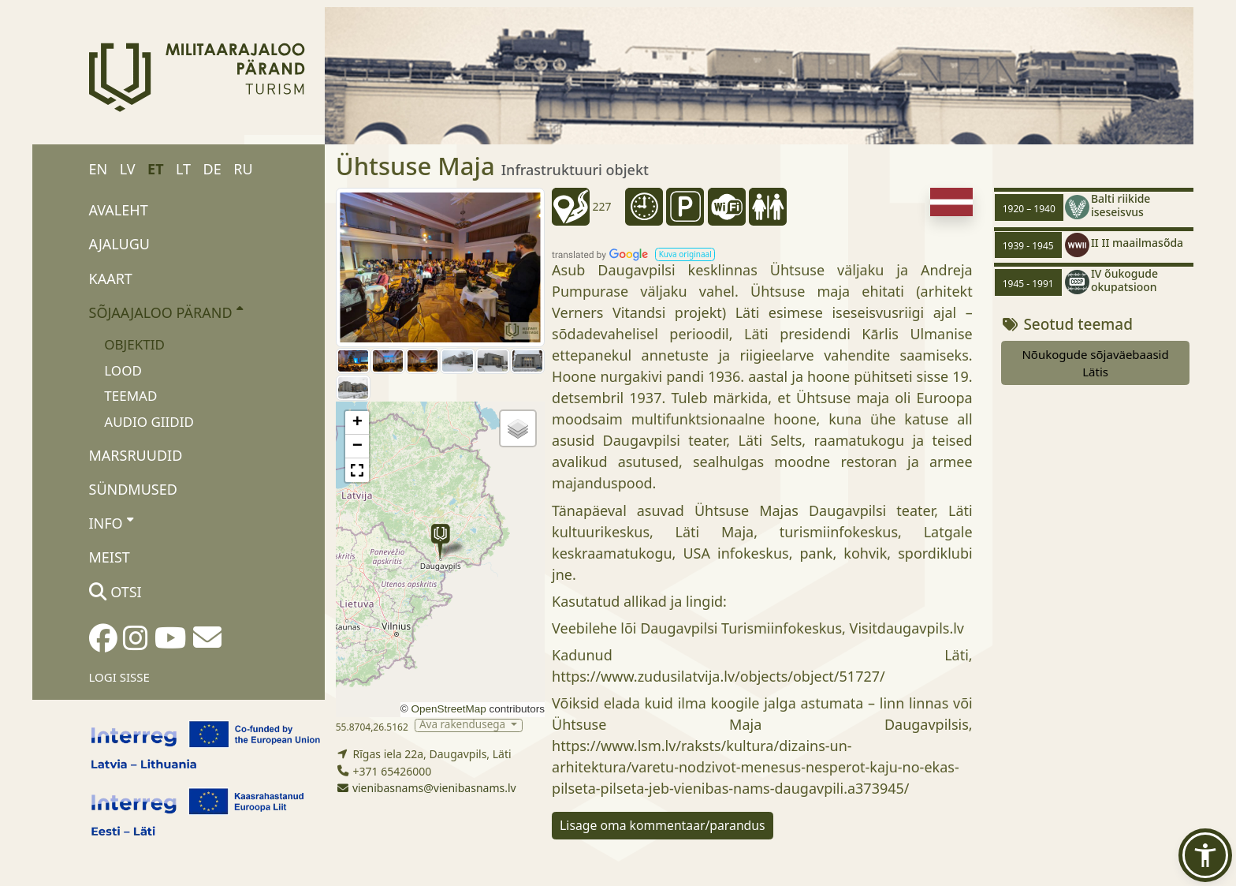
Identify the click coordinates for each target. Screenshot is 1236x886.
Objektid (134, 344)
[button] (440, 541)
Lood (123, 370)
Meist (109, 557)
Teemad (130, 396)
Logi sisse (119, 677)
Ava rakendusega (463, 725)
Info (111, 522)
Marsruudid (136, 455)
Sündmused (133, 489)
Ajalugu (120, 243)
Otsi (115, 591)
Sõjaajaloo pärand (166, 311)
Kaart (110, 278)
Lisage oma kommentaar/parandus (662, 825)
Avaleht (118, 209)
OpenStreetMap (448, 709)
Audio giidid (149, 422)
